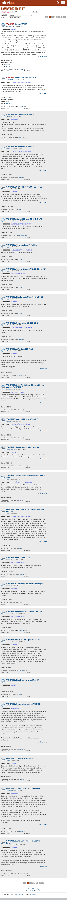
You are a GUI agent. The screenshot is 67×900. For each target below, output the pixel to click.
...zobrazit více (42, 56)
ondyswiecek (10, 79)
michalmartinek (11, 613)
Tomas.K (9, 148)
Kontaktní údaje (19, 894)
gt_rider (9, 247)
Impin (8, 585)
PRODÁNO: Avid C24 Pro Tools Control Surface (23, 842)
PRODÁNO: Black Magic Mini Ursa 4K (22, 447)
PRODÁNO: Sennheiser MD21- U (20, 115)
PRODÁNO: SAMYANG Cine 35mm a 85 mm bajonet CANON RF (25, 386)
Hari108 (9, 116)
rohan (8, 189)
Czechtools (10, 351)
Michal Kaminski (11, 449)
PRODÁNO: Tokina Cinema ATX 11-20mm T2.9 (26, 269)
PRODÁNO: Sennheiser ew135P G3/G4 (23, 788)
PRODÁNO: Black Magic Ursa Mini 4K (22, 680)
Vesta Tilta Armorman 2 (21, 78)
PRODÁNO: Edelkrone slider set (20, 147)
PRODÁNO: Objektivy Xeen (18, 558)
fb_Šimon (9, 26)
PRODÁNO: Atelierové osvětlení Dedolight (24, 584)
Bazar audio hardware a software (33, 887)
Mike (8, 479)
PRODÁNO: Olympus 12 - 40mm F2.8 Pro (24, 612)
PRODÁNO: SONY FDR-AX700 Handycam (24, 187)
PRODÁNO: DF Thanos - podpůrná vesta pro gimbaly (25, 510)
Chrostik (9, 325)
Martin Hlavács (11, 559)
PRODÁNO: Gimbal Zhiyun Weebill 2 (22, 419)
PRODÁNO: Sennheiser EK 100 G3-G (22, 323)
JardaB (9, 389)
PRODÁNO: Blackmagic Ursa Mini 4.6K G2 (24, 297)
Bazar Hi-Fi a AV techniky (33, 891)
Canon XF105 (16, 24)
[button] (46, 17)
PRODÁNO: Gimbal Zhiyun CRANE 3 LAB (24, 219)
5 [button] (36, 882)
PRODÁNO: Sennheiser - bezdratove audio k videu (25, 476)
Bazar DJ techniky (33, 889)
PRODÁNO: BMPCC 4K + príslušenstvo (23, 640)
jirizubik (9, 682)
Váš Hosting (32, 894)
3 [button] (54, 17)
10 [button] (62, 17)
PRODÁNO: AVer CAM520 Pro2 (19, 349)
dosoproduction (11, 221)
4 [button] (56, 17)
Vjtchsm (9, 760)
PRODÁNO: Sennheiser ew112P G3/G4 (23, 704)
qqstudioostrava (11, 845)
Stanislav (9, 706)
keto (8, 513)
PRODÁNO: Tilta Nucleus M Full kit (21, 245)
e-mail (8, 66)
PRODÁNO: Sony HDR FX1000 (19, 758)
